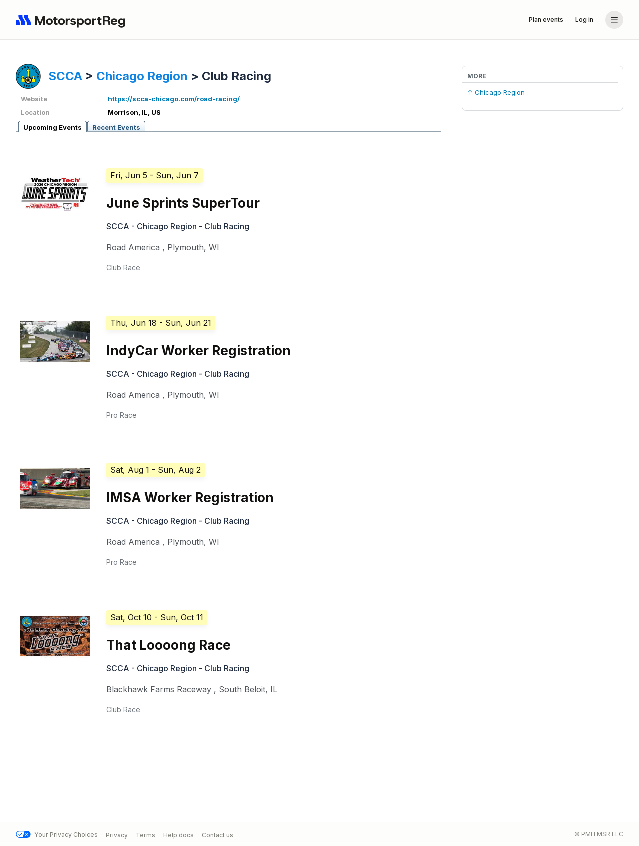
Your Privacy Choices (57, 834)
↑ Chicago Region (496, 92)
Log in (584, 19)
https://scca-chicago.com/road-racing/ (174, 99)
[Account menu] (614, 20)
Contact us (217, 834)
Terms (145, 834)
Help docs (178, 834)
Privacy (117, 834)
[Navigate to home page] (73, 20)
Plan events (546, 19)
